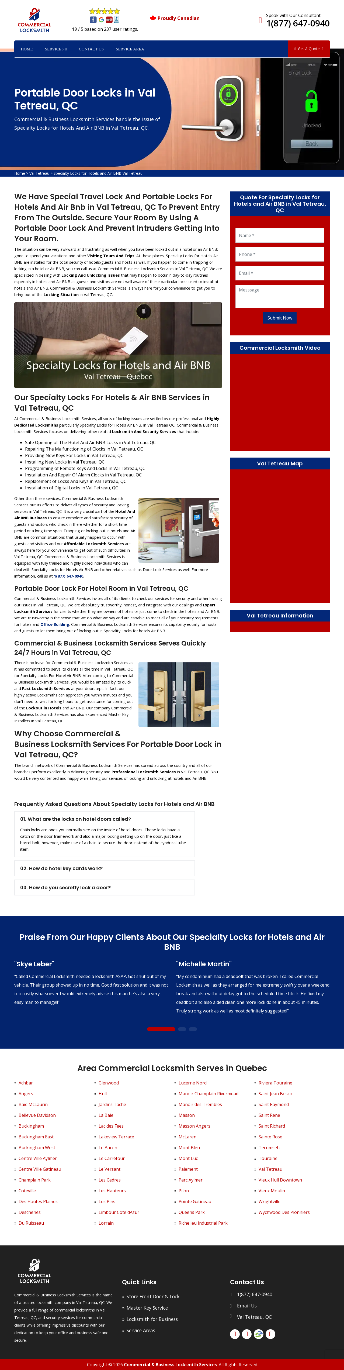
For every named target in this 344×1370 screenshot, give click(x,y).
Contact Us (91, 49)
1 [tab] (161, 1029)
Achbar (26, 1083)
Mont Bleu (189, 1148)
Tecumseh (269, 1148)
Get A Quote (308, 48)
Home (27, 49)
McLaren (187, 1137)
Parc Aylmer (191, 1180)
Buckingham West (37, 1148)
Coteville (27, 1191)
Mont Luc (188, 1158)
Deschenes (30, 1212)
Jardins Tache (112, 1104)
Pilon (184, 1191)
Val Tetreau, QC (254, 1317)
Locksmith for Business (152, 1319)
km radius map (280, 535)
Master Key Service (147, 1307)
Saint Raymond (274, 1104)
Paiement (188, 1169)
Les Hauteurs (112, 1191)
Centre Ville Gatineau (40, 1169)
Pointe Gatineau (195, 1201)
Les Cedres (110, 1180)
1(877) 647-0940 (298, 23)
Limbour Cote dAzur (119, 1212)
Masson (187, 1115)
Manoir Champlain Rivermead (208, 1094)
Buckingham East (36, 1137)
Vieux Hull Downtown (280, 1180)
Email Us (247, 1305)
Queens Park (192, 1212)
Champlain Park (35, 1180)
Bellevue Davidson (37, 1115)
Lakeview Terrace (116, 1137)
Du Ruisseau (31, 1223)
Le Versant (109, 1169)
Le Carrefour (112, 1158)
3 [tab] (193, 1029)
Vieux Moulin (272, 1191)
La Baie (106, 1115)
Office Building (54, 624)
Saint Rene (269, 1115)
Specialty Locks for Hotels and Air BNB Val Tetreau (98, 173)
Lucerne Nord (193, 1083)
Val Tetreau (39, 173)
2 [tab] (182, 1029)
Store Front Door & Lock (153, 1296)
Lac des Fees (111, 1126)
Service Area (130, 49)
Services (54, 49)
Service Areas (141, 1330)
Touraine (268, 1158)
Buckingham (31, 1126)
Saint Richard (272, 1126)
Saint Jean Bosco (275, 1094)
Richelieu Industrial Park (203, 1223)
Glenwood (109, 1083)
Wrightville (269, 1201)
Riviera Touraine (275, 1083)
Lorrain (106, 1223)
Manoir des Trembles (200, 1104)
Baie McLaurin (33, 1104)
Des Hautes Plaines (38, 1201)
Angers (26, 1094)
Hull (103, 1094)
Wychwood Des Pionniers (284, 1212)
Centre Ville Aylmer (38, 1158)
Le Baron (108, 1148)
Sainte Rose (270, 1137)
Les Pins (107, 1201)
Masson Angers (194, 1126)
